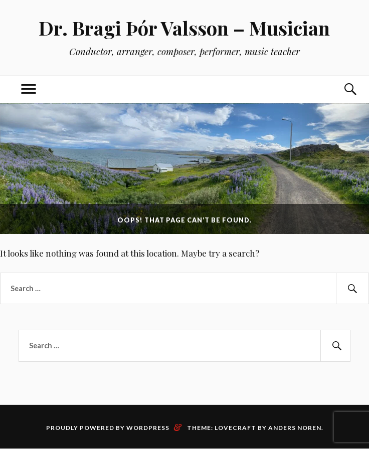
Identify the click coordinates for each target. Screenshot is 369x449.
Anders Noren (294, 427)
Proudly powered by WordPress (107, 427)
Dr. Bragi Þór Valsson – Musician (184, 28)
